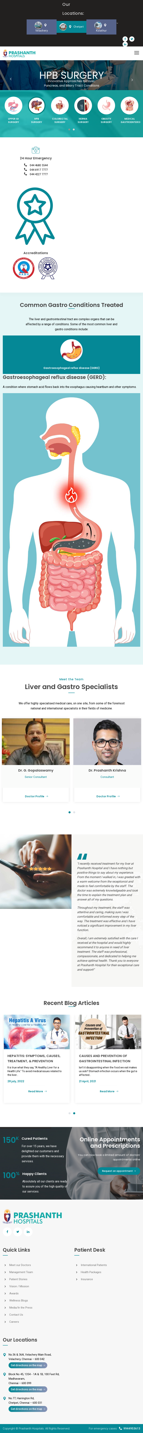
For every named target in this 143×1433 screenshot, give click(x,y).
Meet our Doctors (20, 1265)
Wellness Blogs (18, 1300)
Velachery (42, 27)
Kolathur (101, 27)
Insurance (87, 1279)
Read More (50, 1091)
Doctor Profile (36, 796)
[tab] (71, 354)
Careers (14, 1321)
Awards (14, 1293)
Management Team (21, 1272)
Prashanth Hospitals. (32, 1428)
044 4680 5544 (39, 165)
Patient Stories (18, 1279)
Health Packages (91, 1272)
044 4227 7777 (39, 174)
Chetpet (71, 27)
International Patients (94, 1265)
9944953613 (131, 1428)
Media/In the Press (20, 1307)
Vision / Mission (19, 1286)
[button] (69, 129)
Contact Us (16, 1314)
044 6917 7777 (39, 169)
